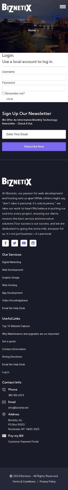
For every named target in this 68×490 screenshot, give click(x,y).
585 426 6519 (16, 395)
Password (8, 82)
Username (8, 71)
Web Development (12, 269)
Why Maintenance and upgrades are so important (30, 333)
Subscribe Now (34, 146)
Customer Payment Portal (23, 441)
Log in (5, 372)
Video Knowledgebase (15, 300)
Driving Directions (12, 356)
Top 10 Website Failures (16, 326)
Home (32, 30)
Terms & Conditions (24, 481)
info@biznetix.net (18, 407)
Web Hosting (9, 285)
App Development (12, 292)
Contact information (14, 349)
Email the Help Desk (13, 308)
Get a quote (9, 341)
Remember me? (15, 93)
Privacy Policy (48, 481)
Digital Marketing (11, 262)
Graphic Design (10, 277)
